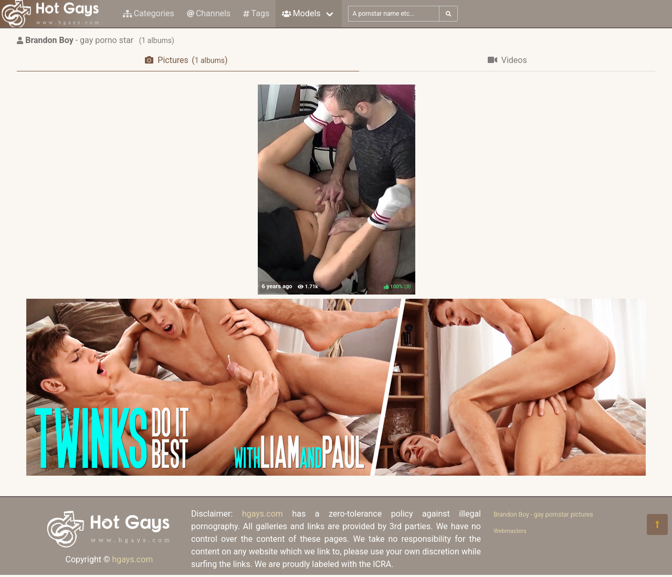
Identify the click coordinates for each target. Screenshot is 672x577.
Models (301, 13)
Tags (256, 13)
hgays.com (132, 559)
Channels (208, 13)
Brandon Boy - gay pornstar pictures (543, 514)
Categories (148, 13)
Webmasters (510, 531)
